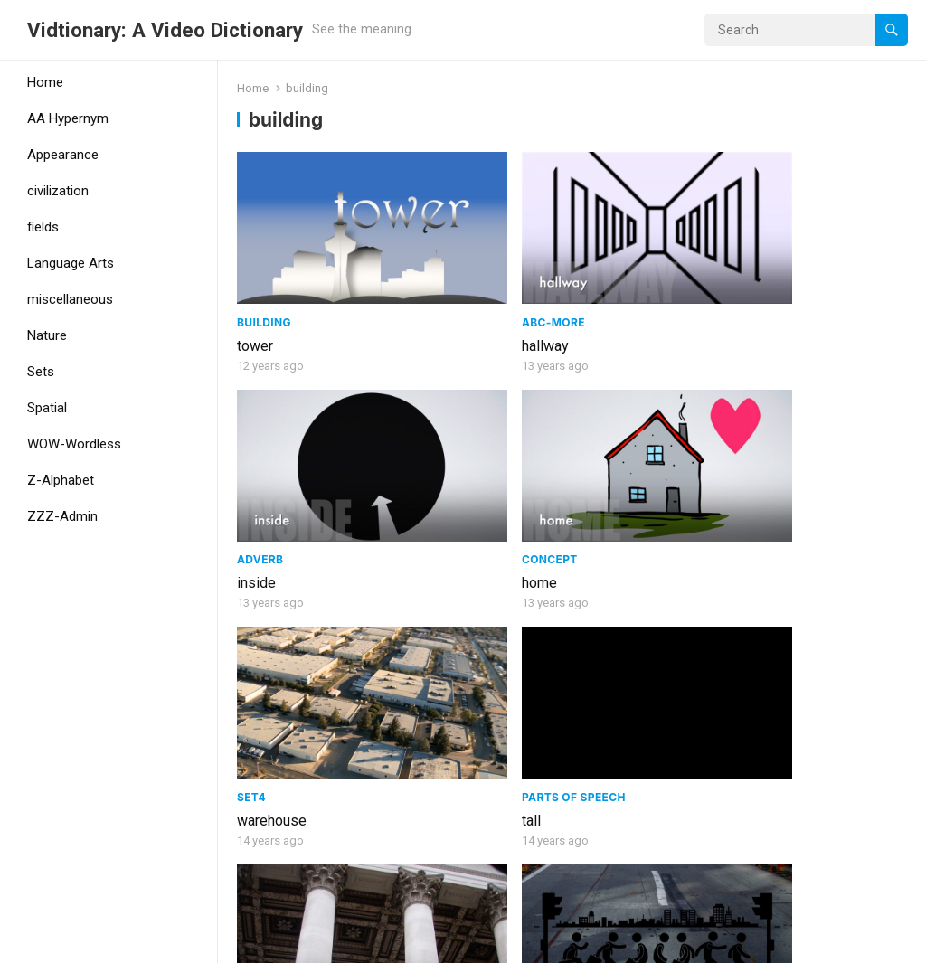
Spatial (47, 408)
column (602, 455)
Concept (779, 258)
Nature (47, 335)
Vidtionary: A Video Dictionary (165, 30)
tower (255, 281)
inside (599, 281)
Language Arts (70, 263)
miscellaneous (70, 299)
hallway (432, 281)
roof (422, 658)
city (762, 455)
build (766, 832)
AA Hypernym (68, 118)
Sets (40, 371)
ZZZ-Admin (62, 516)
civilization (58, 191)
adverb (603, 258)
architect (436, 832)
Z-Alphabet (60, 480)
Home (45, 82)
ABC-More (440, 258)
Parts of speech (461, 432)
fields (43, 227)
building (262, 629)
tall (418, 455)
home (769, 281)
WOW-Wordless (74, 444)
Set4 (251, 432)
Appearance (63, 154)
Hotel (597, 862)
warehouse (272, 455)
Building (264, 258)
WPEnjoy (400, 943)
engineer (264, 832)
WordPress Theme (303, 943)
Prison (772, 658)
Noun (597, 606)
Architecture (453, 635)
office (597, 629)
